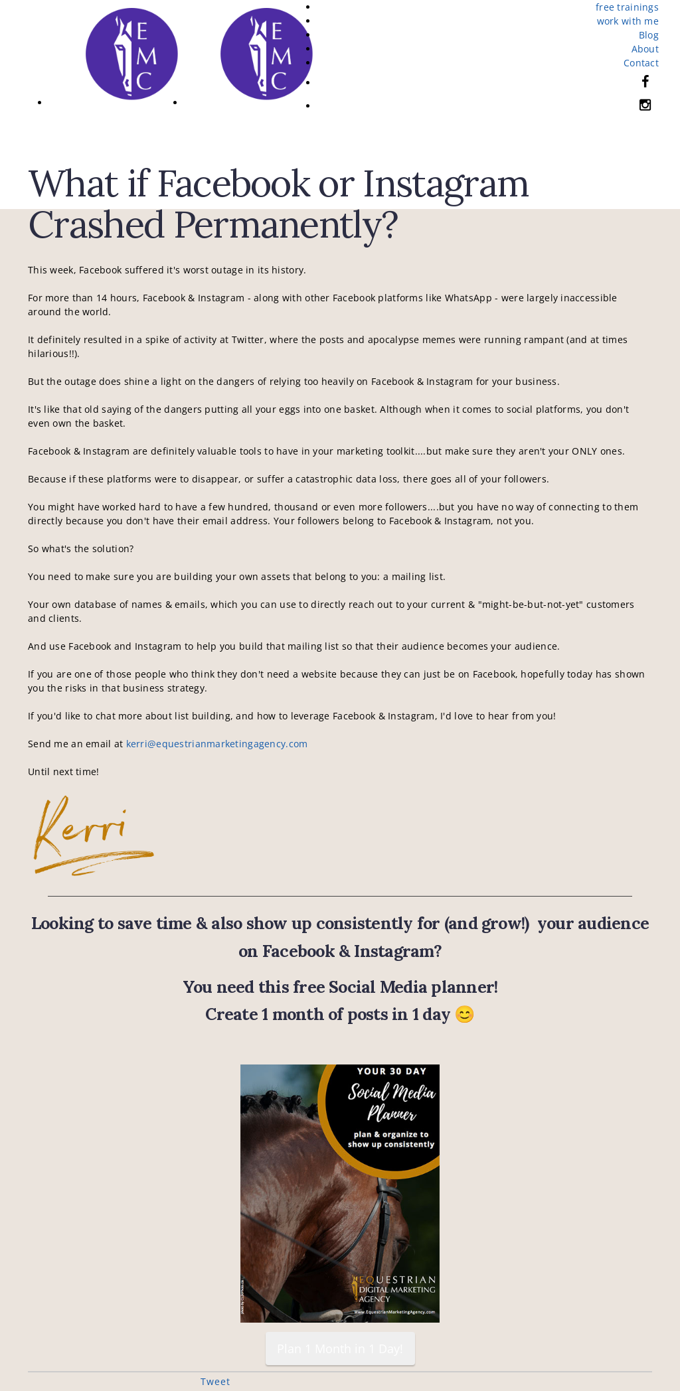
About (645, 48)
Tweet (215, 1381)
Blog (649, 35)
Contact (641, 62)
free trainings (627, 7)
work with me (628, 21)
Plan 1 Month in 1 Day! (340, 1348)
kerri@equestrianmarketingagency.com (217, 743)
